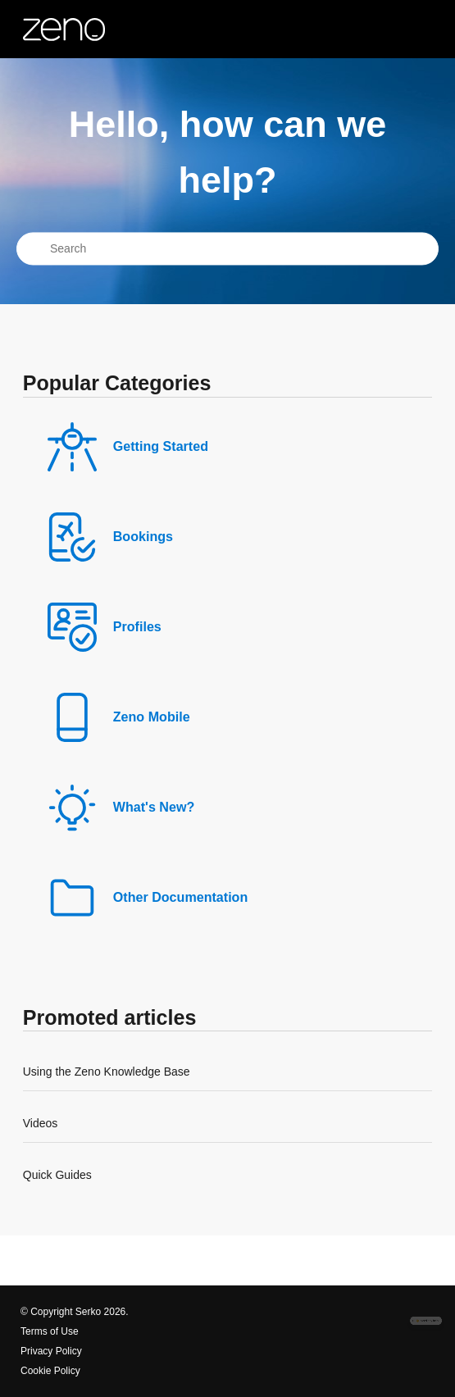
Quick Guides (57, 1174)
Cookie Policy (50, 1371)
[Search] (227, 249)
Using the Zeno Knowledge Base (106, 1071)
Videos (40, 1123)
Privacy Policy (51, 1351)
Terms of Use (49, 1331)
